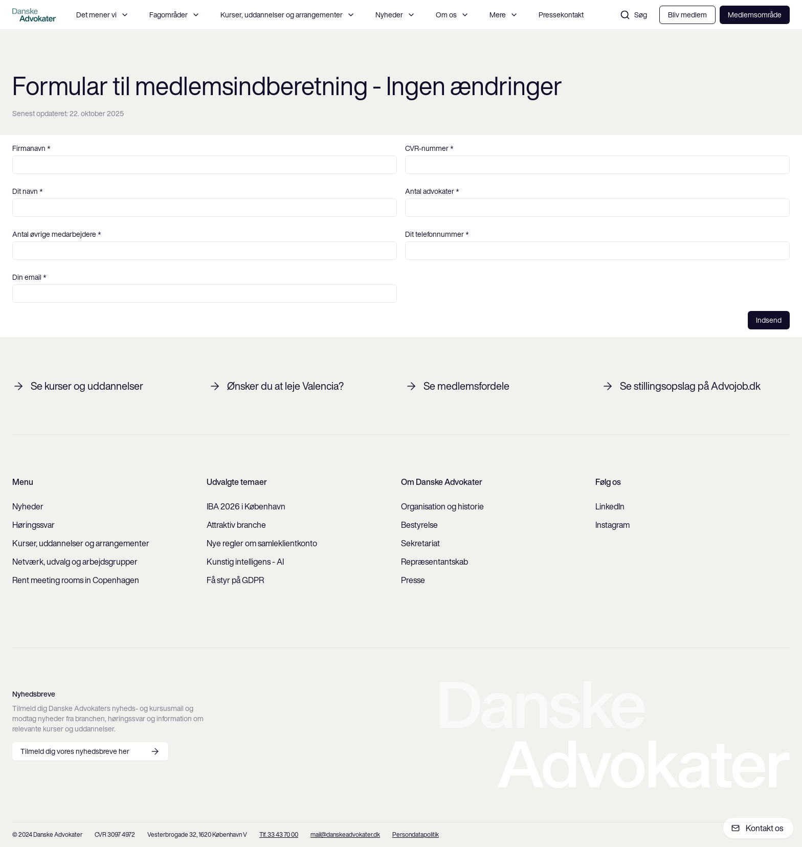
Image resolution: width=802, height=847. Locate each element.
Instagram (612, 525)
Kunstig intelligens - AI (245, 562)
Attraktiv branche (236, 525)
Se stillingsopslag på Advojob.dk (681, 386)
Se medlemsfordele (457, 386)
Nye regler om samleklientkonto (262, 543)
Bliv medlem (687, 14)
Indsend (769, 320)
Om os (452, 15)
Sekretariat (420, 543)
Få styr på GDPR (235, 580)
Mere (503, 15)
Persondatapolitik (415, 834)
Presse (413, 580)
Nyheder (395, 15)
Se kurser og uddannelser (77, 386)
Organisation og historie (442, 506)
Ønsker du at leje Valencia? (276, 386)
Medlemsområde (755, 14)
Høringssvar (33, 525)
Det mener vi (102, 15)
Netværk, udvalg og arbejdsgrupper (75, 562)
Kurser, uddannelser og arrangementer (287, 15)
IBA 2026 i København (246, 506)
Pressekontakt (561, 14)
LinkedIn (610, 506)
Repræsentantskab (434, 562)
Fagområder (174, 15)
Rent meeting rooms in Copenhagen (75, 580)
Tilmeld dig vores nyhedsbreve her (90, 751)
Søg (633, 15)
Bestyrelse (419, 525)
